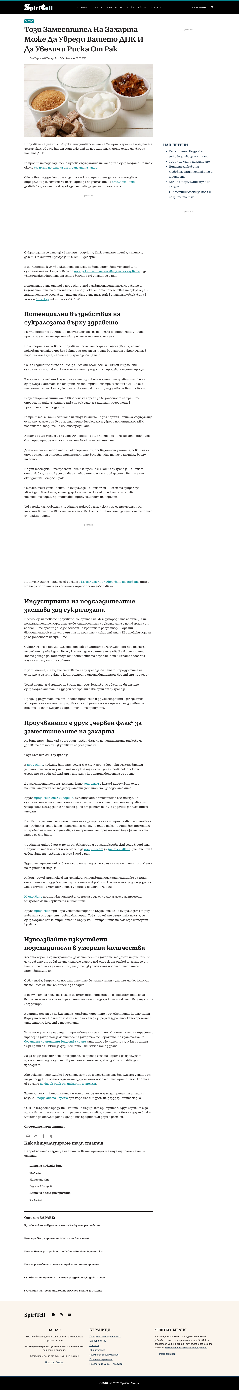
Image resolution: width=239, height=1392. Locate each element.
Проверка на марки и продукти (105, 1366)
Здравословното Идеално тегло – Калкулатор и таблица (62, 1227)
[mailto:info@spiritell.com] (69, 1317)
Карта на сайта (97, 1343)
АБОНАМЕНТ (199, 7)
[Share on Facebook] (43, 1136)
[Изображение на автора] (26, 58)
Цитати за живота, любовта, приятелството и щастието (190, 171)
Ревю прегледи (167, 1356)
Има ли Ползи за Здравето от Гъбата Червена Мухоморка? (63, 1253)
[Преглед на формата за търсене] (212, 7)
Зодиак (156, 7)
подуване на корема (52, 1098)
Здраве (82, 7)
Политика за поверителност (104, 1356)
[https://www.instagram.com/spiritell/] (61, 1317)
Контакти (94, 1347)
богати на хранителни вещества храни (55, 1041)
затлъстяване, (119, 849)
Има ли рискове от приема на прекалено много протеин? (62, 1266)
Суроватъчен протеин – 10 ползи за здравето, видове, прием (64, 1279)
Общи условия (97, 1352)
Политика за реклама (101, 1361)
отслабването (123, 181)
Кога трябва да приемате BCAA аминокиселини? (56, 1240)
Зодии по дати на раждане (189, 161)
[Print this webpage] (28, 1136)
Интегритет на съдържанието (105, 1338)
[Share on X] (51, 1136)
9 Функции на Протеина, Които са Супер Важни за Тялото (63, 1292)
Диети (97, 7)
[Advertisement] (88, 226)
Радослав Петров (45, 58)
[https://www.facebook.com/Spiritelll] (53, 1317)
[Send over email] (36, 1136)
